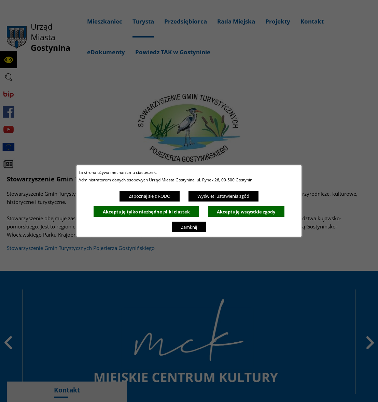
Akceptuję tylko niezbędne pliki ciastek (146, 212)
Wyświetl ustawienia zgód (223, 196)
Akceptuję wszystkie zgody (246, 212)
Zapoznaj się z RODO (149, 196)
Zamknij (189, 227)
